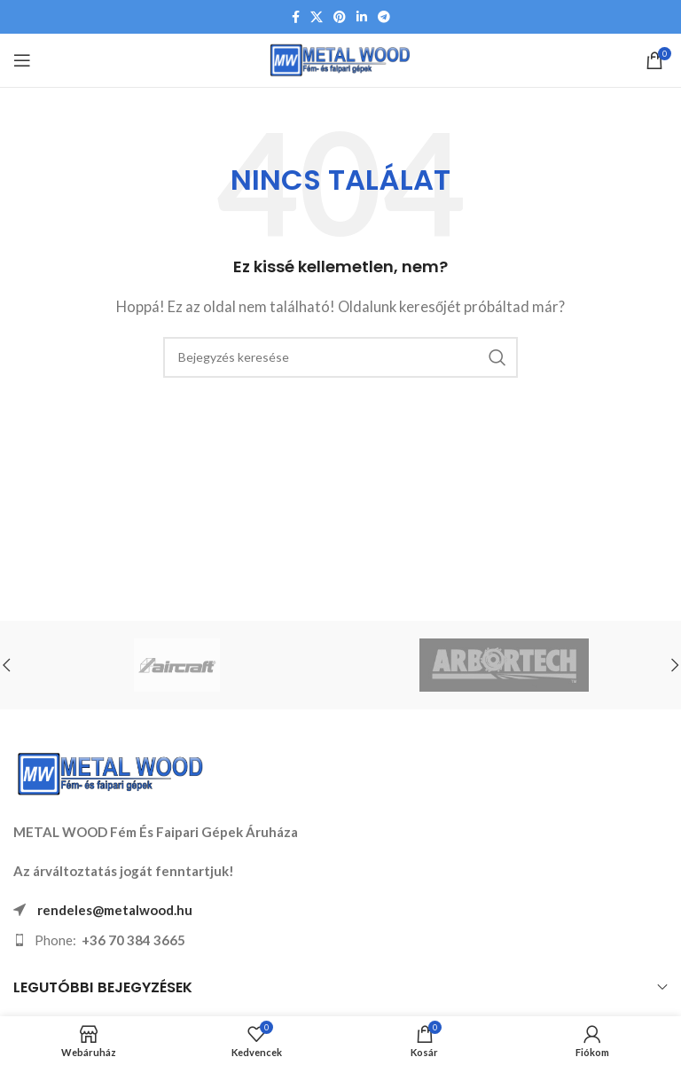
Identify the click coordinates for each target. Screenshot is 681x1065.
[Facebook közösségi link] (295, 17)
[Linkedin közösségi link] (361, 17)
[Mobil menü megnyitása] (22, 60)
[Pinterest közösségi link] (339, 17)
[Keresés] (340, 357)
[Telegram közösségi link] (383, 17)
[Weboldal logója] (341, 59)
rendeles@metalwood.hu (114, 910)
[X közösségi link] (316, 17)
